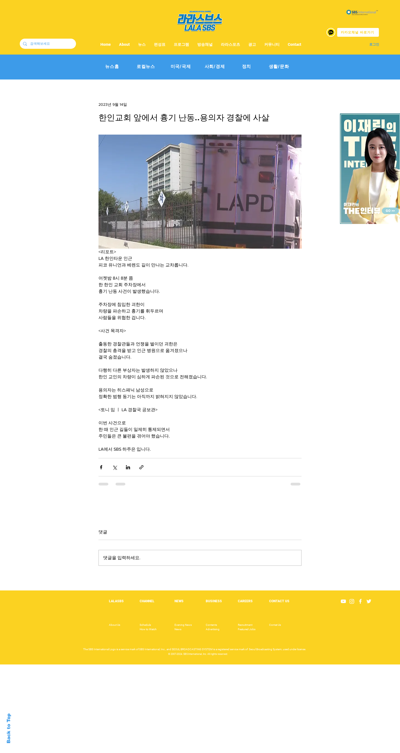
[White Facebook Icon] (360, 601)
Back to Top (8, 728)
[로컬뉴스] (146, 67)
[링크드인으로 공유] (128, 467)
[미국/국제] (181, 67)
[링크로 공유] (141, 467)
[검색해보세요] (47, 44)
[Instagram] (352, 601)
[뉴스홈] (112, 67)
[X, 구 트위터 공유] (114, 467)
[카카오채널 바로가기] (358, 32)
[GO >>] (390, 211)
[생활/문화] (279, 67)
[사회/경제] (215, 67)
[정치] (246, 67)
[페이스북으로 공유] (101, 467)
